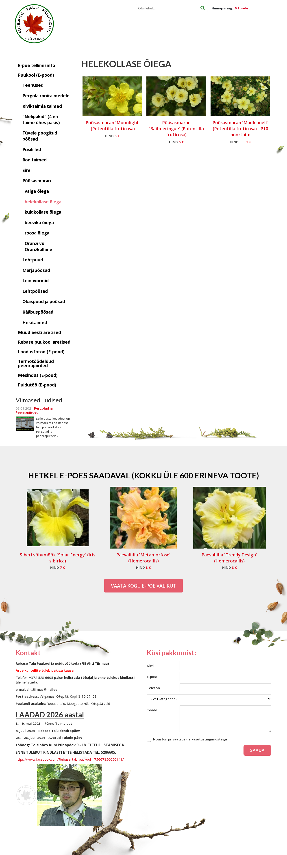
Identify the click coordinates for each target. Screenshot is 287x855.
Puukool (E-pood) (36, 75)
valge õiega (37, 191)
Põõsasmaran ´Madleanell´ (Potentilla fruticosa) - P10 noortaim (240, 129)
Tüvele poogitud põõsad (39, 136)
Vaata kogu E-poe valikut (143, 586)
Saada (257, 750)
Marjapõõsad (36, 270)
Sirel (27, 170)
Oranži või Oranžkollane (38, 246)
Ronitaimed (34, 160)
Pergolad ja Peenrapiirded (34, 410)
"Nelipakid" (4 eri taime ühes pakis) (41, 120)
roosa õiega (37, 233)
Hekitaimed (34, 323)
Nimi (150, 665)
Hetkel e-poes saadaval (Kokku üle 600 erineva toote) (143, 475)
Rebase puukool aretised (44, 342)
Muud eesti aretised (39, 332)
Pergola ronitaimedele (46, 96)
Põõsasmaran (36, 181)
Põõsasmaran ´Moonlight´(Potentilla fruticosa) (112, 126)
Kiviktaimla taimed (42, 106)
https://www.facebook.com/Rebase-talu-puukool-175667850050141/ (70, 759)
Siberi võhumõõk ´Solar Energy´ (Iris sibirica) (57, 558)
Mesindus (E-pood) (38, 375)
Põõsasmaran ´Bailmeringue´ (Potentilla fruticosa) (176, 129)
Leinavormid (35, 281)
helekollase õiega (43, 202)
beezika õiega (39, 223)
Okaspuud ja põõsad (43, 301)
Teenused (32, 85)
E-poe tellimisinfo (36, 65)
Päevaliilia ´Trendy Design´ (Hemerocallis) (229, 558)
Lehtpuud (32, 260)
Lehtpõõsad (35, 291)
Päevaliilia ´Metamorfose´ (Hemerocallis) (143, 558)
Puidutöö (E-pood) (37, 385)
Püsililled (31, 149)
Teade (152, 710)
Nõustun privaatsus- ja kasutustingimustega (190, 739)
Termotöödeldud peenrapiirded (36, 363)
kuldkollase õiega (43, 212)
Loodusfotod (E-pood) (41, 352)
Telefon (153, 688)
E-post (152, 676)
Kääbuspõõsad (37, 312)
